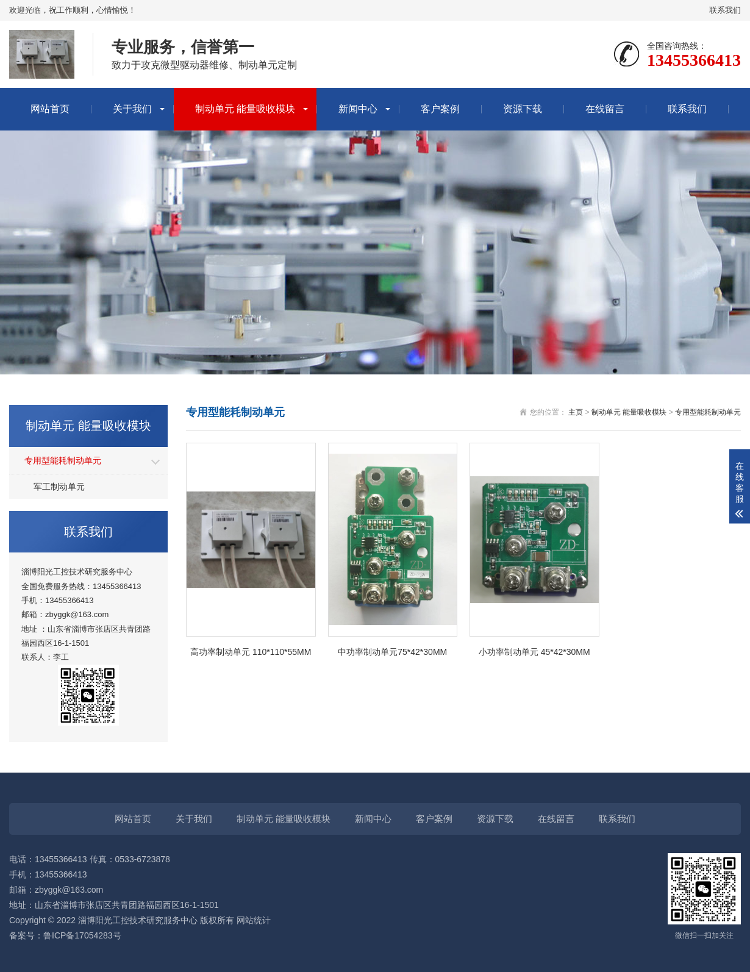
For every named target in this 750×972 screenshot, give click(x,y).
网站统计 (254, 920)
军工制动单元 (59, 486)
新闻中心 (357, 109)
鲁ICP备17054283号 (82, 935)
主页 (575, 412)
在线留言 (604, 109)
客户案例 (440, 109)
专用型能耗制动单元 (62, 460)
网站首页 (50, 109)
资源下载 (522, 109)
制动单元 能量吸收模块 (245, 109)
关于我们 (132, 109)
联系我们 (725, 10)
